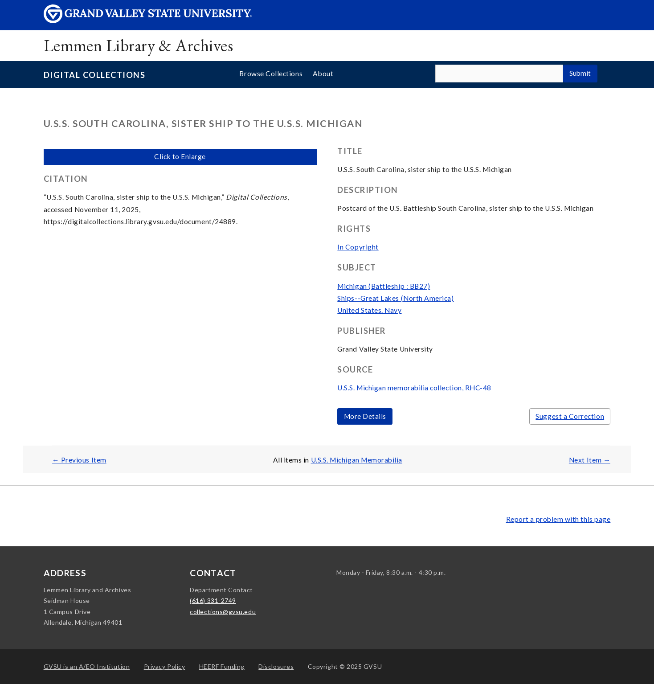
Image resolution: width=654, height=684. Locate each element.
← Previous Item (79, 460)
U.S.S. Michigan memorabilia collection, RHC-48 (414, 388)
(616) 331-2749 (213, 600)
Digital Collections (94, 75)
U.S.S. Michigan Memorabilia (357, 460)
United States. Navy (369, 310)
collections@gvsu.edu (223, 611)
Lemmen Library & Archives (138, 45)
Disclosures (276, 666)
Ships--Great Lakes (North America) (395, 298)
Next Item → (589, 460)
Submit (580, 73)
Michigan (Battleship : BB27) (383, 286)
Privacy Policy (164, 666)
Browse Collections (270, 74)
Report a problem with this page (558, 519)
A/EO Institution (87, 666)
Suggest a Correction (569, 416)
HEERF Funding (222, 666)
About (323, 74)
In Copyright (357, 247)
